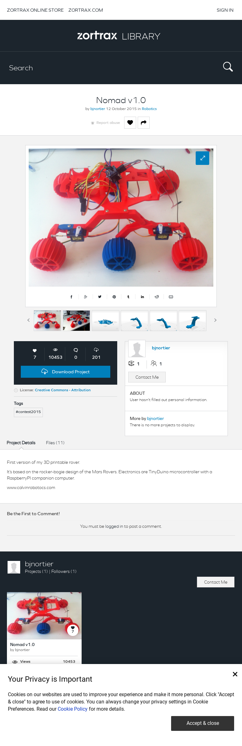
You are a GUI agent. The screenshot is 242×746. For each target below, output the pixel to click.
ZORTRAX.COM (85, 10)
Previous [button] (28, 319)
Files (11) (55, 442)
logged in (114, 526)
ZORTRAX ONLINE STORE (35, 10)
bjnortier (97, 109)
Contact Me (147, 377)
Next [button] (215, 319)
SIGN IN (225, 10)
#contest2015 (28, 412)
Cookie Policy (73, 709)
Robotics (149, 109)
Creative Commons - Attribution (63, 390)
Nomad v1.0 (22, 645)
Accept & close (203, 723)
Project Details (21, 442)
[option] (47, 320)
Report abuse (108, 123)
